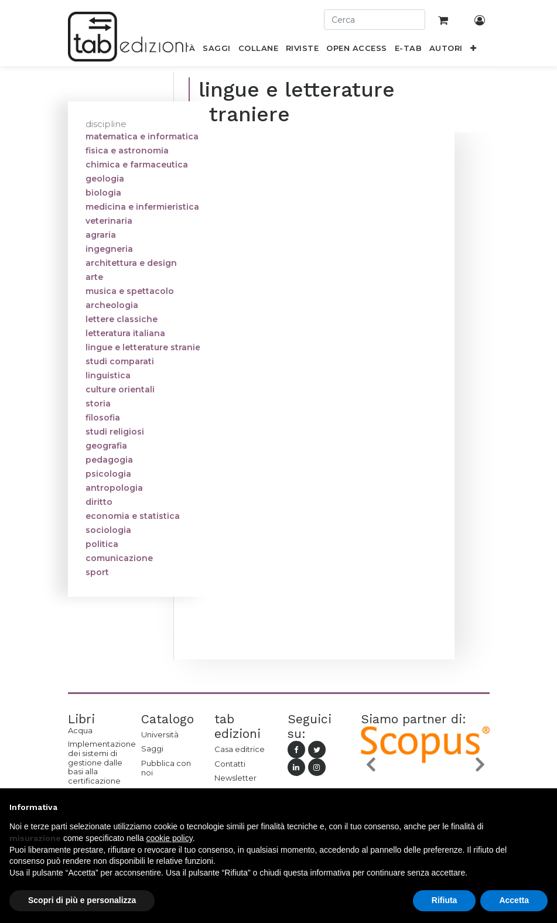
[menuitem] (216, 50)
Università (160, 734)
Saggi (152, 748)
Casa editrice (239, 749)
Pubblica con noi (166, 767)
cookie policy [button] (169, 838)
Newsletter (235, 777)
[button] (473, 50)
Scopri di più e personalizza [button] (82, 900)
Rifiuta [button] (444, 900)
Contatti (229, 763)
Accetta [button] (514, 900)
